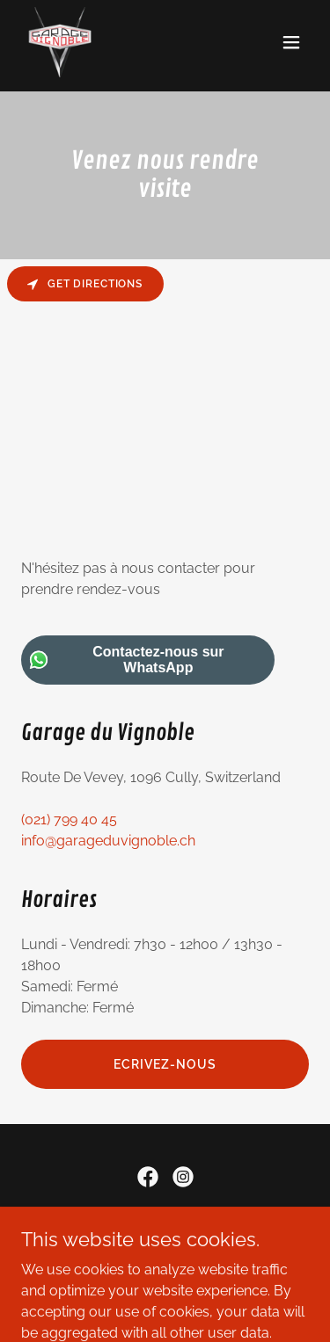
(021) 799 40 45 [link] (69, 819)
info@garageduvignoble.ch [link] (108, 840)
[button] (291, 42)
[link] (60, 42)
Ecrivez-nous (165, 1064)
